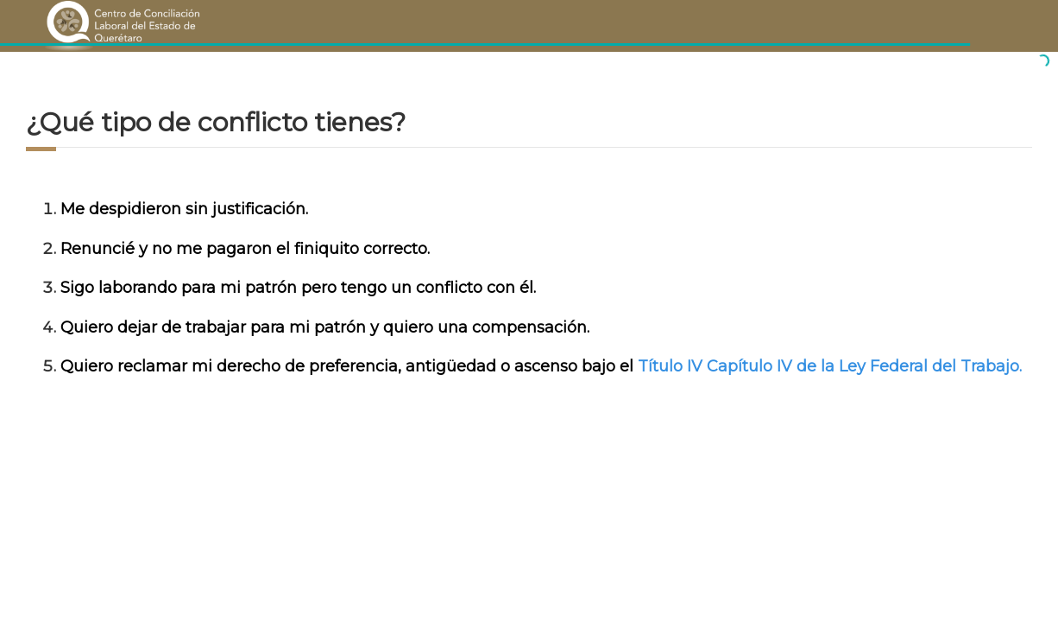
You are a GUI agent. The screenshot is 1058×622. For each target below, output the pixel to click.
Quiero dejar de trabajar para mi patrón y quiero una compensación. (324, 327)
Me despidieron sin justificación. (184, 209)
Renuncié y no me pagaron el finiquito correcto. (245, 248)
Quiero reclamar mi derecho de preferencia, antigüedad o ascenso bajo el (349, 366)
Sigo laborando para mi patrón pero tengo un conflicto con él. (298, 287)
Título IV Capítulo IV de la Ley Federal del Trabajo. (830, 366)
